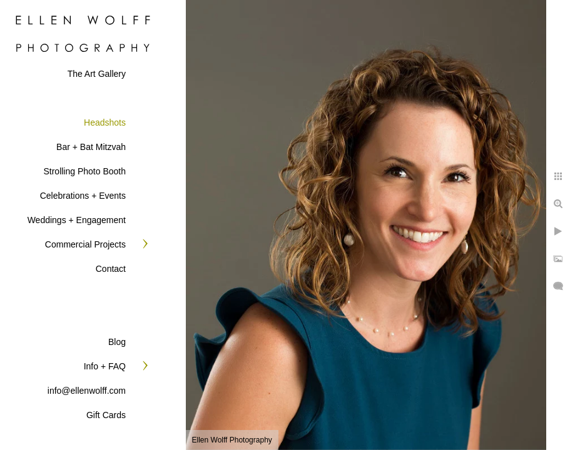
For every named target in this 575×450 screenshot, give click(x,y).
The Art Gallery (97, 74)
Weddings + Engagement (77, 220)
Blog (117, 342)
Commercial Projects (85, 244)
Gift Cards (106, 415)
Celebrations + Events (83, 196)
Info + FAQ (105, 366)
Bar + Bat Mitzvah (91, 147)
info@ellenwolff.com (87, 391)
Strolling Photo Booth (84, 171)
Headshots (105, 123)
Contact (111, 269)
